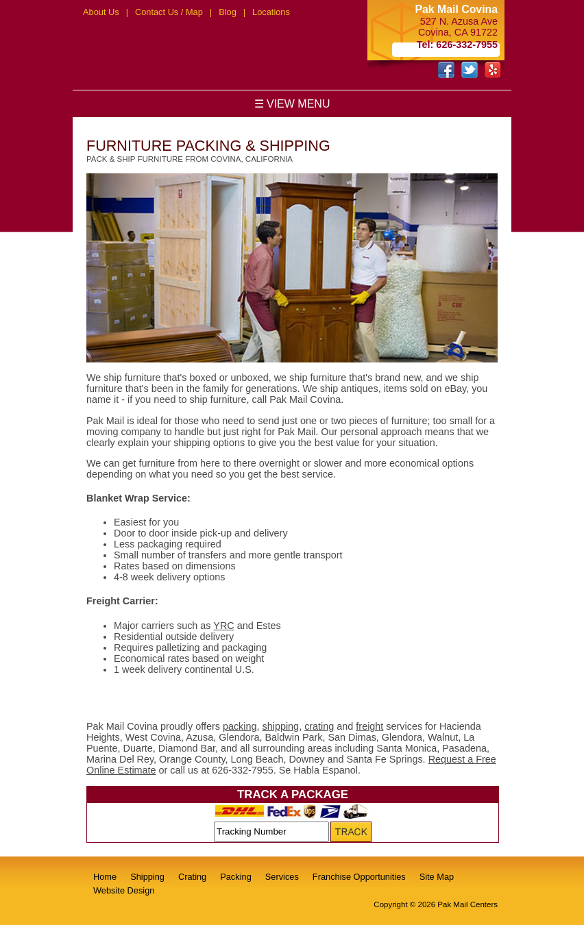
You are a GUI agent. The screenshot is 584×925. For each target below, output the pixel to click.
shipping (281, 726)
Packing (236, 877)
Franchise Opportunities (359, 877)
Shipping (147, 877)
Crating (192, 877)
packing (240, 726)
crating (319, 726)
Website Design (123, 890)
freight (369, 726)
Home (105, 877)
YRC (223, 625)
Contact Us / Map (169, 12)
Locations (271, 12)
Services (282, 877)
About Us (101, 12)
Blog (227, 12)
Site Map (436, 877)
